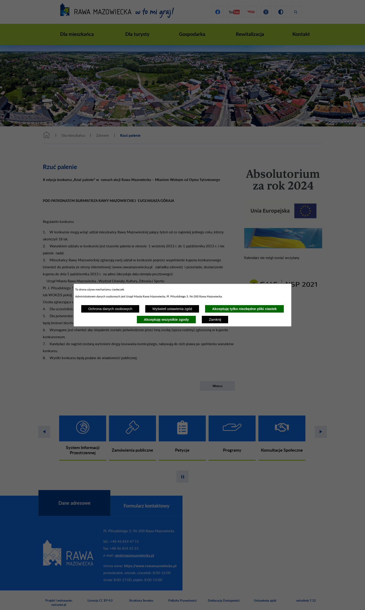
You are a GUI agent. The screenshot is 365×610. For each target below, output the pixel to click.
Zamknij (215, 319)
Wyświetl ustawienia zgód (172, 309)
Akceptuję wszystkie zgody (166, 319)
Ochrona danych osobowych (110, 309)
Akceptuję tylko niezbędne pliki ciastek (244, 309)
